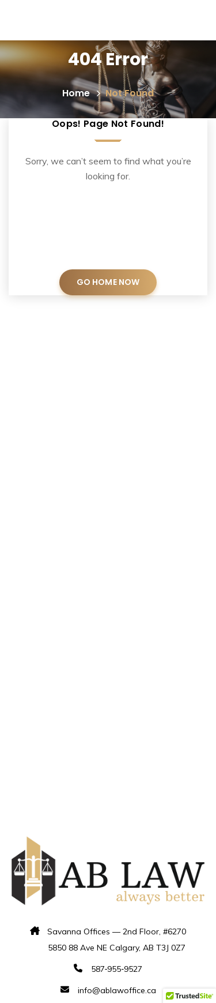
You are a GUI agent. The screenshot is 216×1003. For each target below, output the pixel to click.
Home (81, 93)
